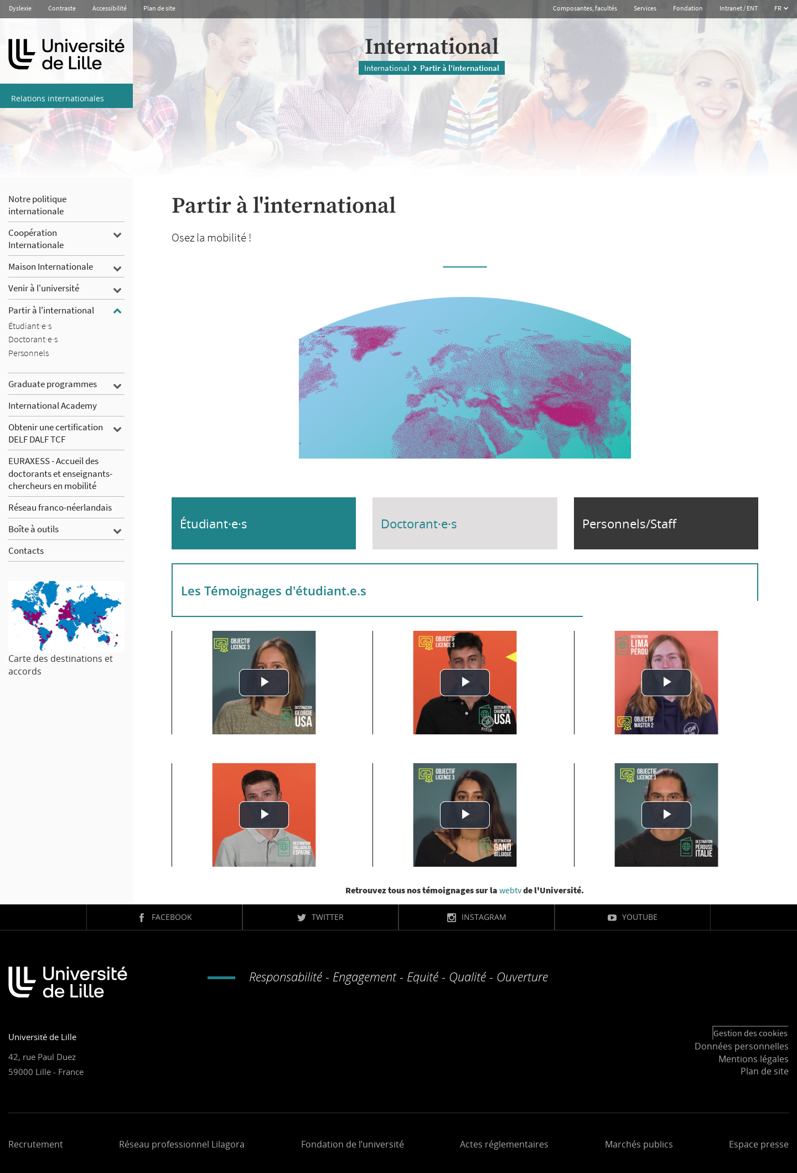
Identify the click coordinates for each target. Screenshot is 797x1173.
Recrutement (35, 1144)
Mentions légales (753, 1059)
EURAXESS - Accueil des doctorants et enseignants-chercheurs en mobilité (60, 473)
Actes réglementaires (504, 1144)
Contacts (26, 550)
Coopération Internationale (36, 239)
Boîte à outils (33, 529)
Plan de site (159, 8)
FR (778, 8)
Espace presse (759, 1144)
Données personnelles (742, 1046)
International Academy (52, 405)
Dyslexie (20, 8)
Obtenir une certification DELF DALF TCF (55, 433)
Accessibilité (109, 8)
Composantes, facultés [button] (585, 8)
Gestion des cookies (750, 1032)
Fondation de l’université (352, 1144)
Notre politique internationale (37, 205)
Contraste (62, 8)
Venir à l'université (43, 288)
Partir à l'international (51, 310)
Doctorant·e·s (419, 523)
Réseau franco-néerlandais (60, 507)
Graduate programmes (52, 384)
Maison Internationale (50, 266)
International (387, 65)
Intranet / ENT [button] (739, 8)
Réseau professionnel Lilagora (182, 1144)
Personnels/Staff (629, 523)
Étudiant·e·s (213, 523)
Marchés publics (639, 1144)
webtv (510, 890)
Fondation (688, 8)
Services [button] (645, 8)
